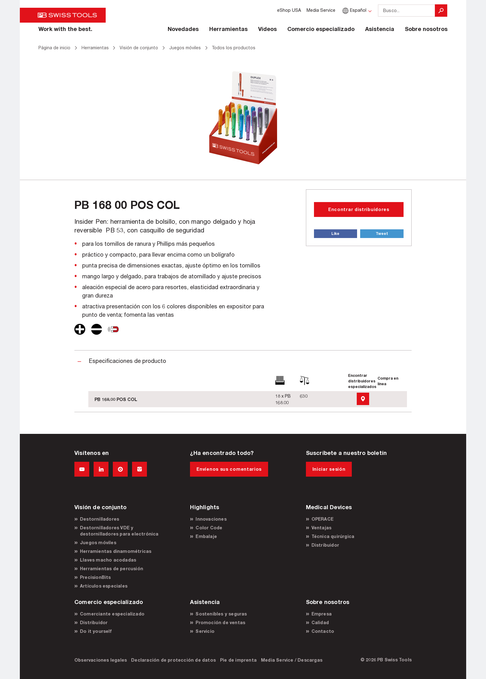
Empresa (321, 613)
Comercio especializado (321, 28)
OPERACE (322, 519)
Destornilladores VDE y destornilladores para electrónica (119, 530)
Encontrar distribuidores (358, 209)
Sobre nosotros (426, 28)
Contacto (322, 631)
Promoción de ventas (220, 622)
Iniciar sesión (329, 469)
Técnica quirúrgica (333, 536)
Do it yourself (96, 631)
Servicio (205, 631)
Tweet (382, 233)
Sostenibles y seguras (221, 613)
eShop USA (289, 10)
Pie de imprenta (238, 660)
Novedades (183, 28)
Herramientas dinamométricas (115, 551)
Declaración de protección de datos (173, 660)
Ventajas (321, 527)
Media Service (321, 10)
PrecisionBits (95, 577)
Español (353, 10)
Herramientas (228, 28)
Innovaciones (211, 519)
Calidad (320, 622)
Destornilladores (99, 519)
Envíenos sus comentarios (229, 469)
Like (335, 233)
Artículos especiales (103, 586)
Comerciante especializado (112, 613)
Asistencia (379, 28)
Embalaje (206, 536)
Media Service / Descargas (291, 660)
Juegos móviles (98, 542)
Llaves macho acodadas (108, 559)
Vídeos (267, 28)
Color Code (209, 527)
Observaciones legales (100, 660)
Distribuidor (325, 545)
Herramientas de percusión (111, 568)
